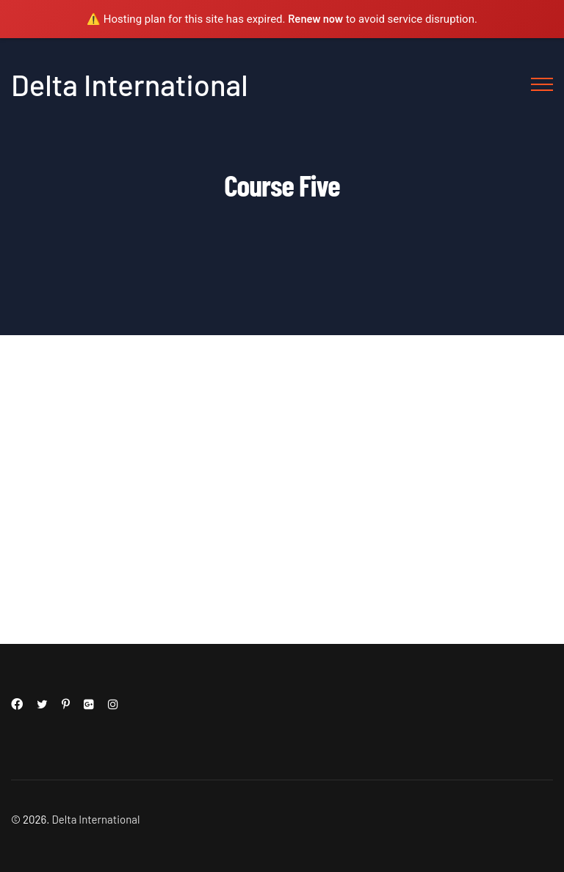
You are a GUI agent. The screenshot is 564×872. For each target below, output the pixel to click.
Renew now (315, 18)
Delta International (129, 84)
